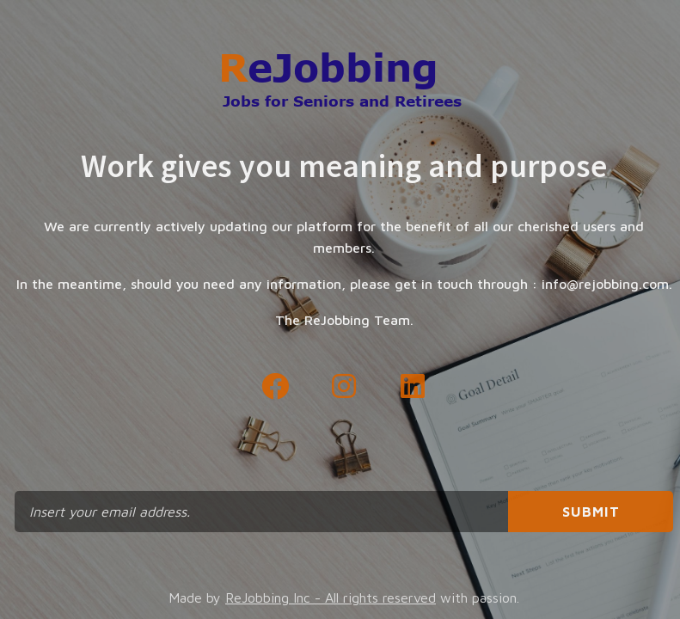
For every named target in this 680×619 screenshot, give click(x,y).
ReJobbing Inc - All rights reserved (330, 597)
